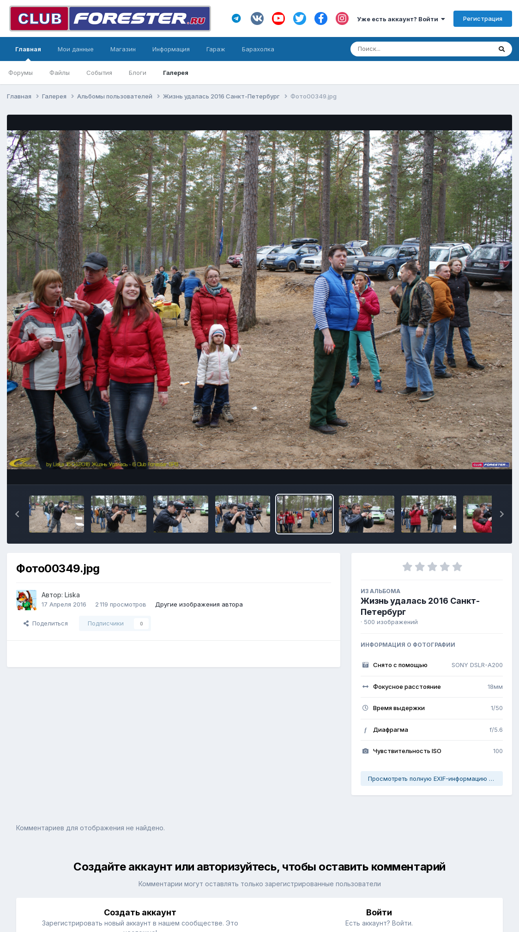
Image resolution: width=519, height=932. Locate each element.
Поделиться (46, 623)
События (99, 72)
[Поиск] (403, 49)
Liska (72, 595)
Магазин (123, 49)
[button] (17, 514)
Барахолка (258, 49)
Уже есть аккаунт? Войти (401, 19)
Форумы (20, 72)
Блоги (137, 72)
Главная (28, 53)
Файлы (59, 72)
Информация (171, 49)
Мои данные (76, 49)
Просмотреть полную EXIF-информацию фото (435, 778)
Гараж (215, 49)
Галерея (175, 72)
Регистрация (482, 18)
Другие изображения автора (199, 604)
